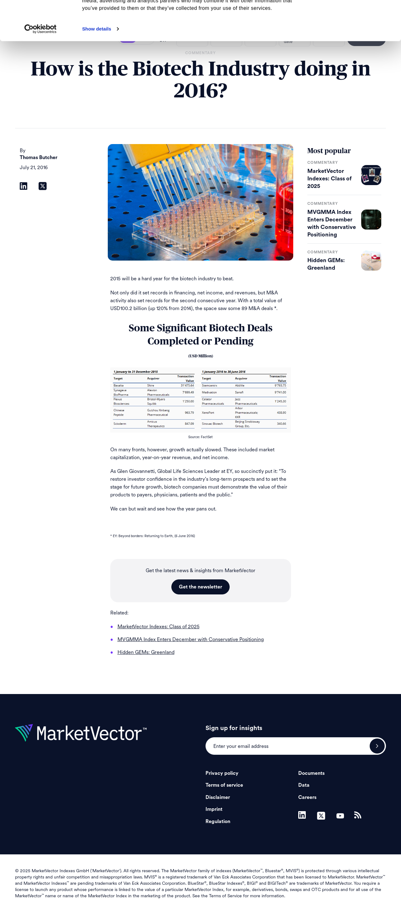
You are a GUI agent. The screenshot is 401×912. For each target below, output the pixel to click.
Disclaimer (218, 797)
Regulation (218, 821)
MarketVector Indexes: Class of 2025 (329, 178)
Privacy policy (222, 773)
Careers (307, 797)
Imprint (214, 809)
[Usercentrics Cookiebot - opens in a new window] (40, 66)
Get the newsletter (200, 586)
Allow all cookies (349, 15)
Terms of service (224, 785)
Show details (96, 66)
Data (304, 785)
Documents (311, 773)
